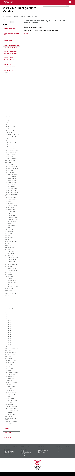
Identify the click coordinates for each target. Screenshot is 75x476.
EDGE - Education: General (10, 180)
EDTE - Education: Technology (11, 192)
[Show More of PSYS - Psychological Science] (4, 376)
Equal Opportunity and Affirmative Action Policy (31, 473)
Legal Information (43, 473)
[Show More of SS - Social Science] (4, 402)
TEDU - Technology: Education (11, 410)
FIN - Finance (8, 223)
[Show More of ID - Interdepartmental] (4, 253)
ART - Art (7, 106)
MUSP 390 (9, 338)
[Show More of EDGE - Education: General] (4, 180)
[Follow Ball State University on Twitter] (58, 448)
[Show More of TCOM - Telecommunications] (4, 406)
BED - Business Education (10, 116)
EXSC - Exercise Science (10, 211)
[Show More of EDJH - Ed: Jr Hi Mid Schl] (4, 184)
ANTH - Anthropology (9, 96)
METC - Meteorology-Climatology (9, 296)
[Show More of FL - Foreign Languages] (4, 225)
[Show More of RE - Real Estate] (4, 380)
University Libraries (24, 451)
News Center (40, 455)
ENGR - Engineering (9, 203)
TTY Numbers (49, 473)
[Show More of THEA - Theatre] (4, 412)
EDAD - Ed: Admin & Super (10, 170)
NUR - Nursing (8, 356)
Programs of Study (9, 26)
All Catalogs (7, 437)
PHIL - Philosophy (9, 364)
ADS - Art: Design (9, 78)
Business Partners (41, 449)
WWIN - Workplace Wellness (11, 421)
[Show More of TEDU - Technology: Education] (4, 410)
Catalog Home (7, 432)
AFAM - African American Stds (11, 84)
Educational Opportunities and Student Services (11, 37)
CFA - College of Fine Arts (10, 136)
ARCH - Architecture (9, 104)
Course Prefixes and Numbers (11, 45)
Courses (18, 16)
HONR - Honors (8, 245)
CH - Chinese (8, 138)
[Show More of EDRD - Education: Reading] (4, 188)
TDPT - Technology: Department (12, 408)
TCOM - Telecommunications (11, 406)
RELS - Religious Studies (10, 378)
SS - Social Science (9, 402)
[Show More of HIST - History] (4, 243)
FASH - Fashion (8, 213)
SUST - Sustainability (9, 404)
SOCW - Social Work (9, 390)
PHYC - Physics (8, 366)
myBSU (39, 448)
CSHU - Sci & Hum (9, 156)
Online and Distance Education (10, 451)
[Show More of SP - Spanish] (4, 396)
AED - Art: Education (9, 80)
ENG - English (8, 201)
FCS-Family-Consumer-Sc (10, 221)
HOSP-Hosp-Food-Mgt (10, 247)
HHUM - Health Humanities (11, 241)
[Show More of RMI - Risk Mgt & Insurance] (4, 382)
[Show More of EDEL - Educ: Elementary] (4, 176)
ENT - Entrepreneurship (10, 207)
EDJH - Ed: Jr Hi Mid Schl (10, 184)
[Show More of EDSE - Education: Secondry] (4, 190)
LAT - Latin (7, 284)
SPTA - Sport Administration (11, 400)
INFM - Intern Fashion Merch (11, 259)
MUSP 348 (9, 330)
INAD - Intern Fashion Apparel (11, 257)
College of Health (8, 62)
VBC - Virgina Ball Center (10, 414)
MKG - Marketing (8, 302)
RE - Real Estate (8, 380)
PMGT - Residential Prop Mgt (11, 372)
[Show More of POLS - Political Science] (4, 374)
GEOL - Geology (8, 233)
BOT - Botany (8, 124)
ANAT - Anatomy (8, 94)
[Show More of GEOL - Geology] (4, 233)
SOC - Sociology (8, 388)
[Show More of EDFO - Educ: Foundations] (4, 178)
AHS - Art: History (9, 88)
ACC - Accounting (8, 74)
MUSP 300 (9, 320)
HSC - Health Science (9, 249)
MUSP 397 (9, 342)
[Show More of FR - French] (4, 227)
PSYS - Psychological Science (11, 376)
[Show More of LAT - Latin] (4, 284)
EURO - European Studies (10, 209)
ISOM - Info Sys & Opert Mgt (11, 270)
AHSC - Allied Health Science (11, 90)
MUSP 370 (9, 334)
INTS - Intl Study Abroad (10, 266)
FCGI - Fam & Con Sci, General (11, 219)
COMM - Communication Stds (11, 150)
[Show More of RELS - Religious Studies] (4, 378)
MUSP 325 (9, 324)
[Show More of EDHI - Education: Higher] (4, 182)
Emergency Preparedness (43, 450)
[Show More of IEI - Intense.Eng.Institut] (4, 255)
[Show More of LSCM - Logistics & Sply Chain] (4, 286)
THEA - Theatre (8, 412)
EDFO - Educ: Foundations (10, 178)
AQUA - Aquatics (8, 100)
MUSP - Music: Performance (26, 16)
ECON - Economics (9, 164)
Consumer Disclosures (42, 452)
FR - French (7, 227)
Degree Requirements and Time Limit (12, 34)
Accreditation (7, 428)
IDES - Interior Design (9, 251)
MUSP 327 (9, 328)
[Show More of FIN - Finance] (4, 223)
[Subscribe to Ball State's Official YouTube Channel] (61, 448)
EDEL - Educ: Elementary (10, 176)
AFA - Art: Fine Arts (9, 82)
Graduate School (7, 449)
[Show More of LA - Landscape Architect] (4, 280)
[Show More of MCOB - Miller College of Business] (4, 290)
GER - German (8, 235)
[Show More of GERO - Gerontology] (4, 237)
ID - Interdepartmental (10, 253)
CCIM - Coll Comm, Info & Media (12, 134)
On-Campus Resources (25, 455)
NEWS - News (8, 350)
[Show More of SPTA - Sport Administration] (4, 400)
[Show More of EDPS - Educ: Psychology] (4, 186)
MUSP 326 (9, 326)
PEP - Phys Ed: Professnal (10, 360)
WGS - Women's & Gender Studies (10, 419)
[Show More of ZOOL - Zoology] (4, 423)
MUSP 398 (9, 344)
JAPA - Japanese (8, 274)
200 (6, 316)
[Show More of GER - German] (4, 235)
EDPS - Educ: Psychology (10, 186)
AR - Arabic (7, 102)
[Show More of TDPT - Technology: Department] (4, 408)
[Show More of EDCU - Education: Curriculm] (4, 174)
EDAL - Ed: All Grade (9, 172)
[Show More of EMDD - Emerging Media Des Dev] (4, 194)
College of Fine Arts (9, 59)
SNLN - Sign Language (10, 386)
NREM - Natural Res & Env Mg (11, 352)
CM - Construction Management (12, 146)
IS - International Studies (10, 268)
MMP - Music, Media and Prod (11, 304)
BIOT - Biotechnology (9, 120)
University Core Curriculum (11, 42)
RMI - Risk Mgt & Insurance (11, 382)
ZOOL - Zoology (8, 423)
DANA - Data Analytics (10, 160)
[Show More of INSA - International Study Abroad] (4, 261)
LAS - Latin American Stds (10, 282)
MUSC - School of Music (10, 308)
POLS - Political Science (10, 374)
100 (6, 314)
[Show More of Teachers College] (3, 70)
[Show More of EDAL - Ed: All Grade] (4, 172)
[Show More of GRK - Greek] (4, 239)
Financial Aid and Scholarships (9, 452)
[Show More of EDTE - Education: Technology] (4, 192)
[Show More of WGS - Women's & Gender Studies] (4, 418)
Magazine (40, 453)
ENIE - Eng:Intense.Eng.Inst (11, 205)
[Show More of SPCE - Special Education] (4, 394)
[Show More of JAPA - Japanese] (4, 274)
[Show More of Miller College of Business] (3, 53)
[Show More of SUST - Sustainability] (4, 404)
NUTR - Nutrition (8, 358)
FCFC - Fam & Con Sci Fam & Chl (12, 217)
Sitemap (54, 473)
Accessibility (40, 451)
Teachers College (8, 70)
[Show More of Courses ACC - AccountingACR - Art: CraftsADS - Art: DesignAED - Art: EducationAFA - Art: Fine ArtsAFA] (3, 72)
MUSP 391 (9, 340)
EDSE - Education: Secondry (11, 190)
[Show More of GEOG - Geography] (4, 231)
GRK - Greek (7, 239)
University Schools (9, 425)
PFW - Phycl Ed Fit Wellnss (10, 362)
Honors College (8, 64)
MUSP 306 (9, 322)
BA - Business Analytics (10, 114)
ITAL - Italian (8, 272)
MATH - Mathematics (9, 288)
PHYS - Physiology (9, 368)
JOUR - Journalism (9, 276)
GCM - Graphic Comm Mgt (10, 229)
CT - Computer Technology (11, 158)
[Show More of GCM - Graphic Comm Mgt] (4, 229)
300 (32, 16)
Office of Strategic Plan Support (27, 453)
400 (6, 346)
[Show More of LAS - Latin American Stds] (4, 282)
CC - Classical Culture (9, 132)
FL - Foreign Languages (10, 225)
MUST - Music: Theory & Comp (11, 348)
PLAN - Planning (8, 370)
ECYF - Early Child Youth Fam (11, 166)
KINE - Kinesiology (9, 278)
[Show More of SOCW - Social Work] (4, 390)
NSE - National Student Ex (10, 354)
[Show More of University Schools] (3, 425)
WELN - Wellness (8, 416)
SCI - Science (8, 384)
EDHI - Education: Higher (10, 182)
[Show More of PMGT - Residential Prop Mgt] (4, 372)
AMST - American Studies (10, 92)
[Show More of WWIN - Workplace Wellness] (4, 421)
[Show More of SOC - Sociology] (4, 388)
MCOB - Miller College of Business (10, 291)
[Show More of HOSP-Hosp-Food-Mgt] (4, 247)
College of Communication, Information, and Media (11, 56)
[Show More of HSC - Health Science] (4, 249)
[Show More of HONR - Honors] (4, 245)
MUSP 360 (9, 332)
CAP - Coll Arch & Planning (11, 130)
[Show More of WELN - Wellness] (4, 416)
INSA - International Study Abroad (10, 262)
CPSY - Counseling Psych (10, 152)
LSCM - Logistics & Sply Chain (11, 286)
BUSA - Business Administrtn (11, 126)
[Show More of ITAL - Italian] (4, 272)
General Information (9, 28)
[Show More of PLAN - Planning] (4, 370)
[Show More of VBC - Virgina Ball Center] (4, 414)
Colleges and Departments (9, 453)
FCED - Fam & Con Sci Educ (11, 215)
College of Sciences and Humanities (10, 67)
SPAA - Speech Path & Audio (11, 392)
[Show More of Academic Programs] (3, 40)
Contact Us (23, 450)
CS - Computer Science (10, 154)
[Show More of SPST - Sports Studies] (4, 398)
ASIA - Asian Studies (9, 108)
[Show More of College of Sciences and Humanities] (3, 66)
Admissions (6, 30)
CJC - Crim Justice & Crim (10, 144)
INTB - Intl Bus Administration (11, 264)
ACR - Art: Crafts (8, 76)
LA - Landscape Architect (10, 280)
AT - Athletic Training (9, 112)
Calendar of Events (24, 449)
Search (12, 21)
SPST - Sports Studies (9, 398)
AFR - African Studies (9, 86)
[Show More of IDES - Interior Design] (4, 251)
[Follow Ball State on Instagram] (64, 448)
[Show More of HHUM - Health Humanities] (4, 241)
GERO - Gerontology (9, 237)
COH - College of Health (10, 148)
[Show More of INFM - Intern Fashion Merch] (4, 259)
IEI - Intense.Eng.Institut (10, 255)
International (6, 450)
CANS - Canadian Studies (10, 128)
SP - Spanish (7, 396)
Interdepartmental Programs (11, 47)
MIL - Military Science (9, 300)
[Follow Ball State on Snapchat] (58, 451)
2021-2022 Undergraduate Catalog (9, 16)
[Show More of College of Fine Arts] (3, 59)
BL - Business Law (9, 122)
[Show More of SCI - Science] (4, 384)
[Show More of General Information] (3, 28)
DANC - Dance (8, 162)
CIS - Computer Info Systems (11, 142)
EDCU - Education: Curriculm (11, 174)
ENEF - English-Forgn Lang (11, 199)
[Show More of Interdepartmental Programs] (3, 47)
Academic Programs (9, 40)
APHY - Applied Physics (10, 98)
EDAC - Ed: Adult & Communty (11, 168)
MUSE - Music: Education (10, 310)
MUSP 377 (9, 336)
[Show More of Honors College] (3, 64)
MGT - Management (9, 298)
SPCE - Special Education (10, 394)
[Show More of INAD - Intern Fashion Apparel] (4, 257)
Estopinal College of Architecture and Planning (11, 50)
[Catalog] (54, 6)
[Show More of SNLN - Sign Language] (4, 386)
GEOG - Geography (9, 231)
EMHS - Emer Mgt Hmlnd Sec (11, 197)
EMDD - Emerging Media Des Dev (11, 195)
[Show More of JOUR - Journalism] (4, 276)
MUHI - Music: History (9, 306)
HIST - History (8, 243)
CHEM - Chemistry (9, 140)
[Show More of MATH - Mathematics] (4, 288)
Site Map (6, 435)
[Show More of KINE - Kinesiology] (4, 278)
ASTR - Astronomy (9, 110)
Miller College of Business (11, 53)
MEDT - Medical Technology (11, 293)
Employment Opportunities (26, 452)
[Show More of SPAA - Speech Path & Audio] (4, 392)
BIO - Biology (8, 118)
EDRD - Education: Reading (11, 188)
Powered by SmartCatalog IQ (61, 473)
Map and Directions (25, 448)
